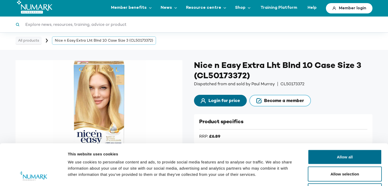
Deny (344, 152)
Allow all (345, 118)
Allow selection (345, 135)
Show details (271, 176)
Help (312, 7)
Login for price (220, 100)
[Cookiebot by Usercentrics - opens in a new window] (33, 176)
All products (28, 40)
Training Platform (278, 7)
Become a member (280, 100)
